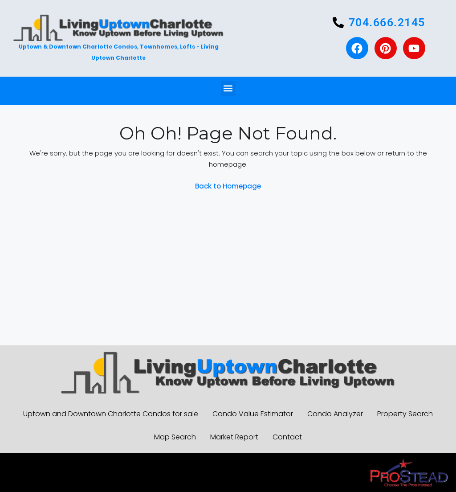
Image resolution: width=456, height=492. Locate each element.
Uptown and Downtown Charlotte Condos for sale (110, 414)
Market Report (234, 437)
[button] (228, 88)
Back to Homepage (228, 186)
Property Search (405, 414)
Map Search (175, 437)
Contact (287, 437)
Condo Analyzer (335, 414)
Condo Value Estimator (252, 414)
